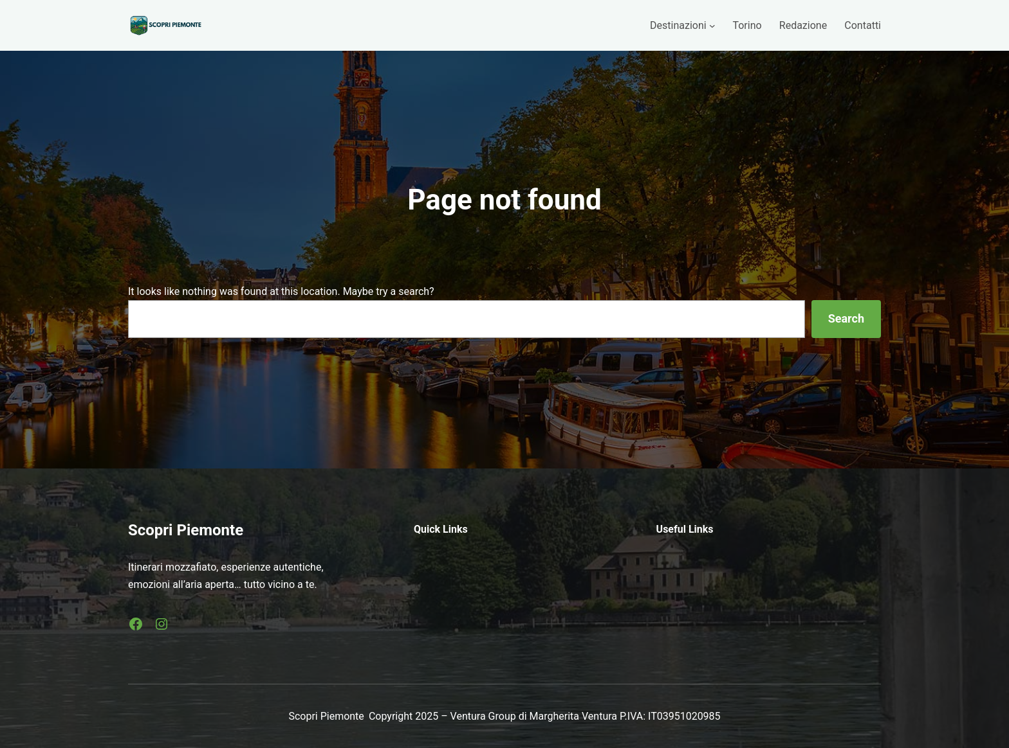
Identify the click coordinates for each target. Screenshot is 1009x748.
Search (846, 318)
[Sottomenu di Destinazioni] (712, 25)
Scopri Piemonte (185, 530)
